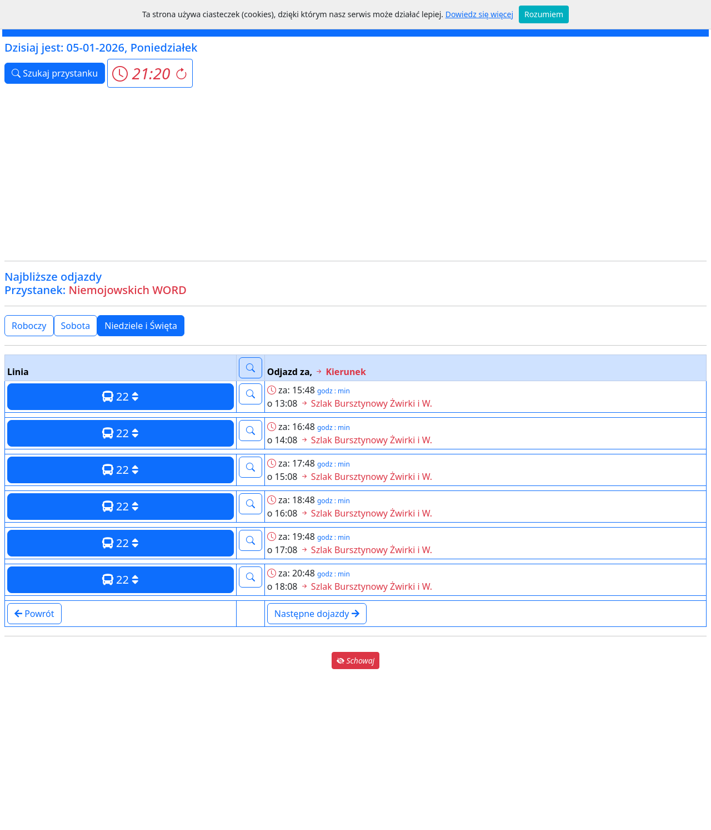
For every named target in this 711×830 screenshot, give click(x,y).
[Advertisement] (355, 174)
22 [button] (120, 396)
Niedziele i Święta (140, 326)
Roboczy (29, 326)
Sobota (76, 326)
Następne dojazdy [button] (316, 614)
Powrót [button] (34, 614)
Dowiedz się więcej (479, 14)
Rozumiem (543, 14)
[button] (149, 73)
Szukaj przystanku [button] (55, 73)
